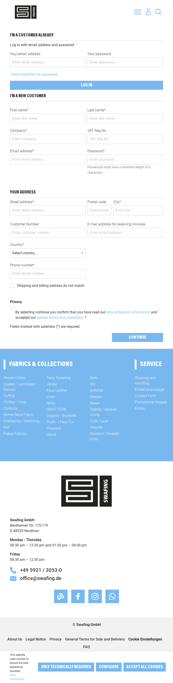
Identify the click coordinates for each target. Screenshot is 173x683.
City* (117, 202)
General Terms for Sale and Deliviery (95, 639)
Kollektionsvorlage (149, 389)
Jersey (52, 384)
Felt (6, 427)
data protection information (128, 312)
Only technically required (66, 667)
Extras (140, 408)
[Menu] (137, 12)
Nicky (51, 403)
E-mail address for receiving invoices (116, 224)
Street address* (22, 202)
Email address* (22, 151)
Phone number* (22, 265)
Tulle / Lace (99, 421)
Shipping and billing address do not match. (51, 285)
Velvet (51, 434)
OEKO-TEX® (56, 409)
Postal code (96, 202)
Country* (17, 245)
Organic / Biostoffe (61, 415)
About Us (14, 639)
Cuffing (9, 396)
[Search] (158, 11)
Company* (18, 130)
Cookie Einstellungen (145, 639)
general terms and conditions (60, 317)
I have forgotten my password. (34, 74)
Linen (51, 397)
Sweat (95, 403)
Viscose (96, 427)
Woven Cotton (15, 378)
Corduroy (11, 408)
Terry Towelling (59, 378)
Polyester (54, 428)
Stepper (96, 397)
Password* (96, 151)
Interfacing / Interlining (21, 421)
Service (151, 364)
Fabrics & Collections (41, 364)
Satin (94, 378)
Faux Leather (57, 390)
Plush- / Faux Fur (60, 422)
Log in (86, 85)
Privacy (55, 639)
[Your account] (148, 12)
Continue (137, 337)
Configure (109, 667)
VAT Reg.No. (97, 130)
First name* (19, 110)
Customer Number (24, 224)
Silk (93, 384)
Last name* (96, 110)
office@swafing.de (40, 578)
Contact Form (145, 396)
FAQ (86, 647)
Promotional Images (151, 402)
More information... (18, 677)
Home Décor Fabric (19, 415)
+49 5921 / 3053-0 (41, 570)
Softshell (97, 390)
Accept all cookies (144, 667)
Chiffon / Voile (15, 402)
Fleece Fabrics (15, 433)
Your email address (25, 54)
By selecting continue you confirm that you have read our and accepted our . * (86, 315)
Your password (99, 54)
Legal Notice (36, 639)
